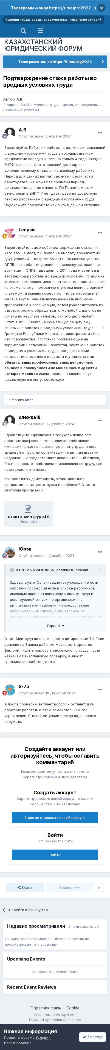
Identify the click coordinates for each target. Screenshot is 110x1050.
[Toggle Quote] (12, 570)
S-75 (24, 686)
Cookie (73, 1008)
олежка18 (30, 417)
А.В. (20, 99)
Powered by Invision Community (55, 1020)
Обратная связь (45, 1008)
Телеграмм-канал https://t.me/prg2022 (51, 8)
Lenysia (27, 229)
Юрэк (25, 549)
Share (25, 887)
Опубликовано (45, 136)
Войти (55, 855)
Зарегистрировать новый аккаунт (55, 817)
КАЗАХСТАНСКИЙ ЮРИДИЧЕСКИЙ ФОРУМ (43, 45)
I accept (92, 1037)
